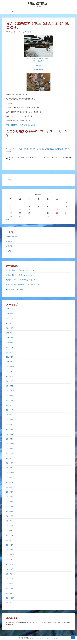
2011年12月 (10, 550)
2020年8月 (9, 347)
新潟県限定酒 (49, 149)
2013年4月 (9, 497)
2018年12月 (10, 386)
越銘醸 (8, 151)
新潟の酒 (40, 149)
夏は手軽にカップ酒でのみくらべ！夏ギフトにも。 (23, 285)
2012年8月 (9, 516)
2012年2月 (9, 545)
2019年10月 (10, 367)
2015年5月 (9, 453)
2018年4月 (9, 410)
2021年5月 (9, 323)
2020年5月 (9, 352)
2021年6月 (9, 318)
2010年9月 (9, 603)
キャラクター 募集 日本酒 (18, 149)
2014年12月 (10, 473)
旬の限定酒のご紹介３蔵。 (15, 289)
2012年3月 (9, 540)
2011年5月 (9, 579)
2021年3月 (9, 328)
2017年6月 (9, 420)
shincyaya (22, 32)
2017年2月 (9, 429)
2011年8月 (9, 564)
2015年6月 (9, 449)
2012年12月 (10, 506)
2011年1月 (9, 593)
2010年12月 (10, 598)
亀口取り (32, 149)
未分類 (8, 251)
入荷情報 (29, 32)
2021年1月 (9, 338)
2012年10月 (10, 511)
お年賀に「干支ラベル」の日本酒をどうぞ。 (22, 158)
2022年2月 (9, 309)
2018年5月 (9, 405)
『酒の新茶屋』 (38, 3)
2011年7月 (9, 569)
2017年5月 (9, 424)
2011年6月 (9, 574)
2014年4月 (9, 487)
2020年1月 (9, 362)
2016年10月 (10, 434)
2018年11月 (10, 391)
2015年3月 (9, 458)
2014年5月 (9, 482)
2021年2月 (9, 333)
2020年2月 (9, 357)
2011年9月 (9, 559)
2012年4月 (9, 535)
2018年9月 (9, 400)
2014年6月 (9, 477)
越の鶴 (66, 149)
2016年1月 (9, 439)
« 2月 (8, 219)
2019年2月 (9, 381)
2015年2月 (9, 463)
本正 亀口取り (38, 61)
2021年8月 (9, 314)
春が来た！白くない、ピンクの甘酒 (56, 157)
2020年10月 (10, 343)
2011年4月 (9, 584)
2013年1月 (9, 502)
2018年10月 (10, 396)
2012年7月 (9, 521)
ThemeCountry (38, 638)
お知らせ (9, 241)
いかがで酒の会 (11, 236)
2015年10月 (10, 444)
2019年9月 (9, 371)
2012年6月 (9, 526)
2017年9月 (9, 415)
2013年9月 (9, 492)
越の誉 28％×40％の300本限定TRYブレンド (22, 280)
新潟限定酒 (59, 149)
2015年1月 (9, 468)
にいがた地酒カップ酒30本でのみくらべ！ (20, 270)
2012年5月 (9, 531)
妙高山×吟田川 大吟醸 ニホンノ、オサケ (21, 275)
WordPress (55, 638)
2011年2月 (9, 588)
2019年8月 (9, 376)
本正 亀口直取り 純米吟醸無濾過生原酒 (21, 125)
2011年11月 (10, 555)
